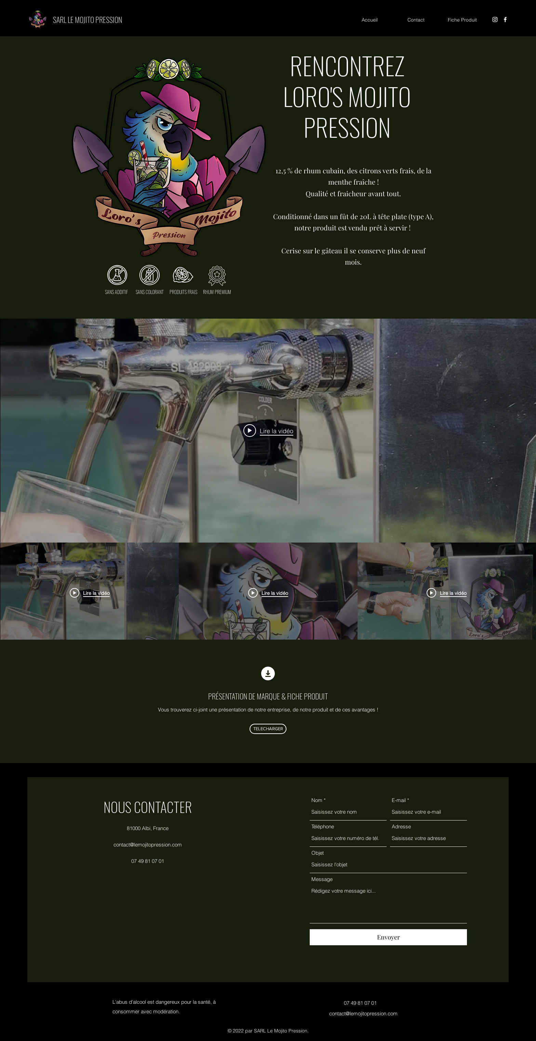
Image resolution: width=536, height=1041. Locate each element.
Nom (316, 800)
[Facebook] (505, 19)
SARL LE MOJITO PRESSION (87, 19)
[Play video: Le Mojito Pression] (268, 431)
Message (322, 879)
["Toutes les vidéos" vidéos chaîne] (268, 593)
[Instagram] (495, 19)
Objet (317, 852)
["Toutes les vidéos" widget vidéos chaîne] (268, 481)
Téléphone (322, 826)
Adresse (401, 826)
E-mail (399, 800)
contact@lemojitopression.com (147, 844)
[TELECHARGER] (268, 729)
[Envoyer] (388, 937)
